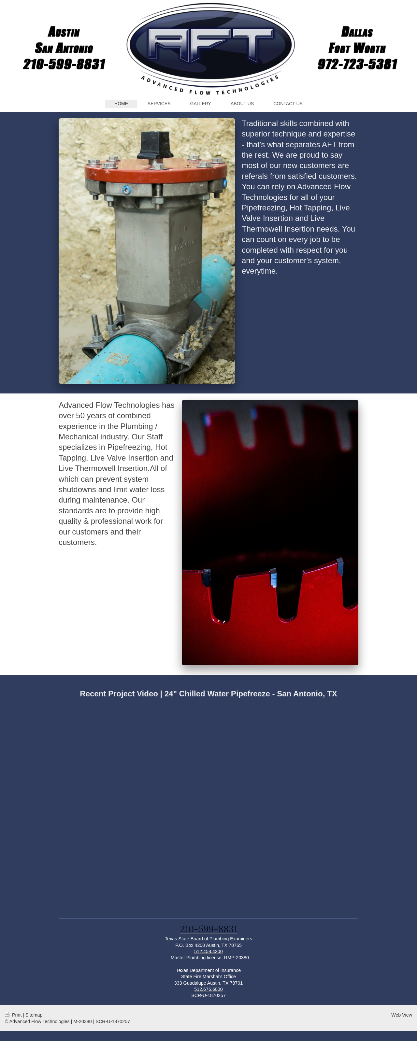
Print (14, 1015)
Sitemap (33, 1015)
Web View (401, 1015)
